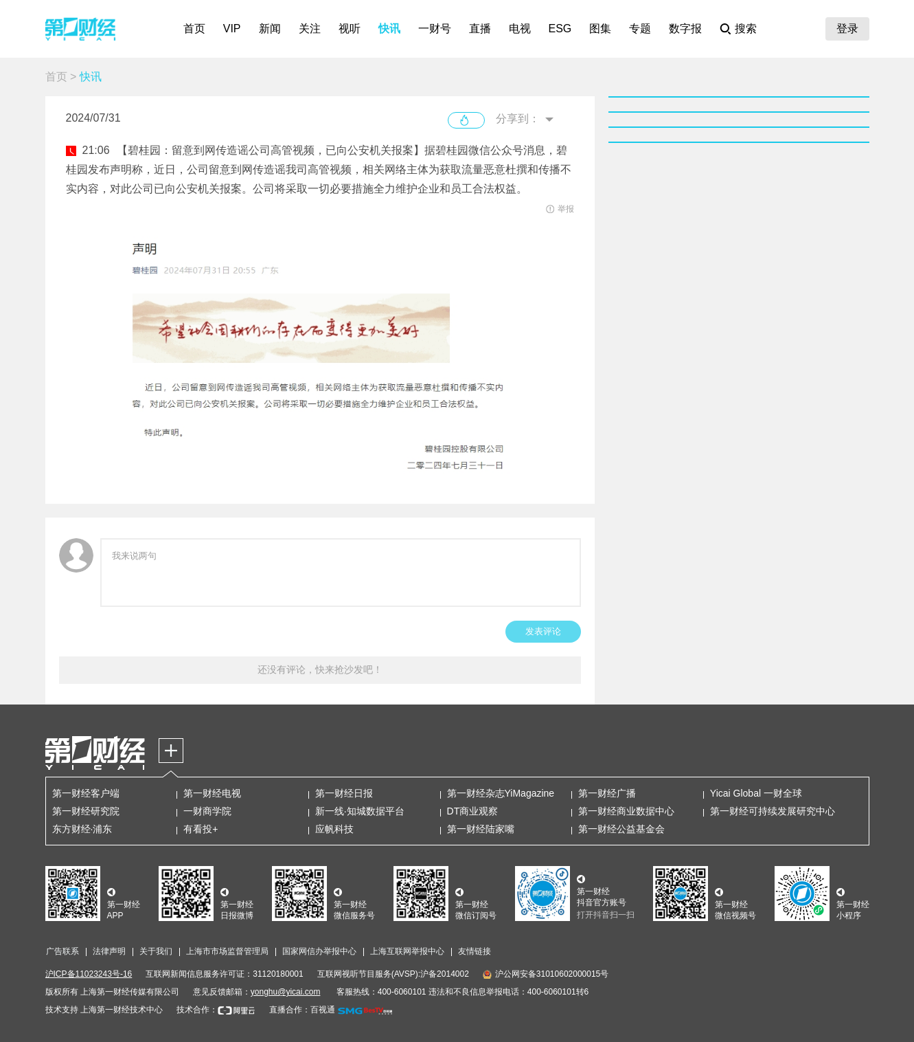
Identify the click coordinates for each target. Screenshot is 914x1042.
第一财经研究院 (85, 811)
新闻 (270, 28)
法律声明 (109, 951)
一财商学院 (207, 811)
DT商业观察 (473, 811)
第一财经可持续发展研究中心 (772, 811)
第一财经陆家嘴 (480, 828)
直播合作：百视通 (302, 1010)
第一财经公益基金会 (621, 828)
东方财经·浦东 (82, 828)
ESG (560, 28)
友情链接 (474, 951)
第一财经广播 (607, 793)
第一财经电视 (212, 793)
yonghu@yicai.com (286, 992)
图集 (600, 28)
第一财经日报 (344, 793)
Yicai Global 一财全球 (756, 793)
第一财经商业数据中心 (626, 811)
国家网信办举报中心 (319, 951)
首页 (194, 28)
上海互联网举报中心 (407, 951)
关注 (310, 28)
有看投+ (200, 828)
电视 (520, 28)
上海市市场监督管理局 (227, 951)
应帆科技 (334, 828)
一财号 (434, 28)
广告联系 (62, 951)
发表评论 (543, 631)
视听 (350, 28)
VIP (232, 28)
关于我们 (155, 951)
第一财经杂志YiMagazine (501, 793)
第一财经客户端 (85, 793)
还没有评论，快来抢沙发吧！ (320, 669)
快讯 (389, 28)
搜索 (746, 28)
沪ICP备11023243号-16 (89, 974)
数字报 (685, 28)
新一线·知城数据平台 (359, 811)
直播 (480, 28)
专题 (640, 28)
